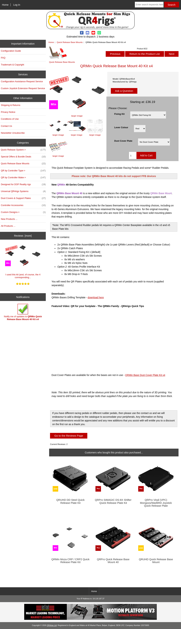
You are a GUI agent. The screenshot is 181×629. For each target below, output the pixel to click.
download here (96, 297)
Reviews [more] (23, 235)
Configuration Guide (11, 51)
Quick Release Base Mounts (70, 42)
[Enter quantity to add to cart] (132, 155)
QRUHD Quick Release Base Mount (156, 561)
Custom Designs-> (23, 212)
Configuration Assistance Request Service (22, 81)
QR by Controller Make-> (23, 177)
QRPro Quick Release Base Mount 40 (113, 561)
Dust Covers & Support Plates (23, 198)
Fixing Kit (119, 113)
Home (5, 4)
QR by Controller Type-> (23, 170)
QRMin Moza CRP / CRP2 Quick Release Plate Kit (70, 561)
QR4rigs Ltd (52, 625)
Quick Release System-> (23, 149)
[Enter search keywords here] (149, 4)
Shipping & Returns (10, 105)
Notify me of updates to (23, 312)
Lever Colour (121, 127)
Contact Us (6, 126)
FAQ (3, 57)
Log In (16, 4)
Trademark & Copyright (12, 64)
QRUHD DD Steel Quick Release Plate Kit (70, 501)
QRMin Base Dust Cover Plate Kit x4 (145, 375)
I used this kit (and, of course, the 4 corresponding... (22, 260)
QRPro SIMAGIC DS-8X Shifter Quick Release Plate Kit (113, 501)
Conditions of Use (10, 119)
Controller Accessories (23, 205)
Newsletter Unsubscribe (13, 133)
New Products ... (9, 219)
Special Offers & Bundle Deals (23, 156)
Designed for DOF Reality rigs (23, 184)
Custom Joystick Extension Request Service (23, 88)
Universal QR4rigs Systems (23, 191)
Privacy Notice (8, 112)
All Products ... (8, 226)
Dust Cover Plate (123, 141)
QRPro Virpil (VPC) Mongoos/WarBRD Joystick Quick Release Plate (156, 502)
